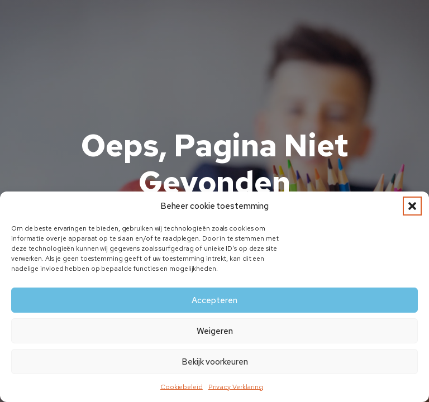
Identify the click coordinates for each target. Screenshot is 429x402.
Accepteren (214, 300)
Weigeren (215, 331)
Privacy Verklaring (235, 386)
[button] (412, 206)
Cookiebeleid (181, 386)
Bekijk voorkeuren (215, 361)
